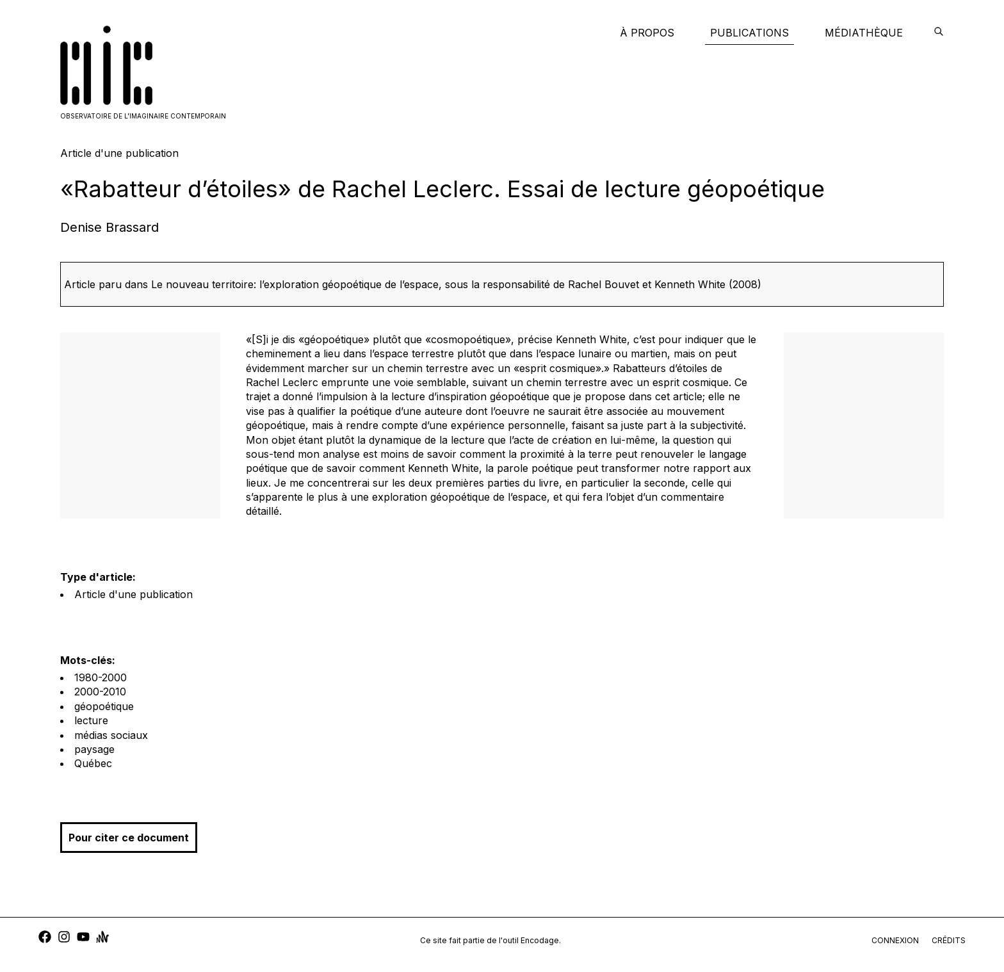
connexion (895, 940)
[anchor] (102, 938)
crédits (949, 940)
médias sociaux (111, 735)
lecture (91, 720)
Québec (93, 763)
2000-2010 (100, 691)
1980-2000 (100, 677)
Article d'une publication (133, 594)
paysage (94, 749)
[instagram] (64, 938)
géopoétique (104, 706)
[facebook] (44, 938)
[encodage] (939, 33)
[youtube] (83, 938)
